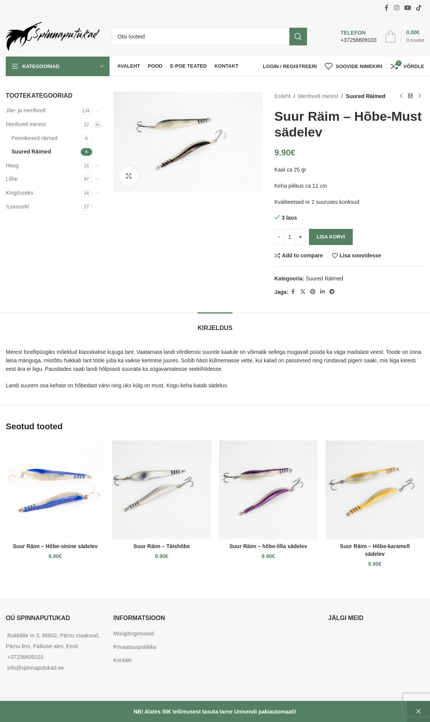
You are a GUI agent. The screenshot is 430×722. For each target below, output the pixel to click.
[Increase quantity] (300, 237)
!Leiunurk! (17, 206)
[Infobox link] (350, 36)
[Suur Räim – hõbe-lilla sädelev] (268, 489)
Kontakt (122, 660)
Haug (12, 165)
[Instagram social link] (396, 8)
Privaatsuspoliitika (134, 647)
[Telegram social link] (332, 292)
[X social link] (303, 292)
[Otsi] (209, 36)
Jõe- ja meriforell (25, 110)
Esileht (282, 96)
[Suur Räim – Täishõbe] (161, 489)
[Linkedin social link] (322, 292)
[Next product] (419, 96)
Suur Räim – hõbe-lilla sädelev (268, 546)
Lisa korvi (331, 237)
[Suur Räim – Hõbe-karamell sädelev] (374, 489)
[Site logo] (53, 36)
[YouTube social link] (407, 8)
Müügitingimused (133, 633)
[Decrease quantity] (279, 237)
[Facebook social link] (386, 8)
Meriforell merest (26, 124)
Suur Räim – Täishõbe (161, 546)
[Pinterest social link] (313, 292)
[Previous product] (401, 96)
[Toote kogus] (290, 237)
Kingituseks (19, 193)
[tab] (215, 324)
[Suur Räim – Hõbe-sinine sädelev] (55, 489)
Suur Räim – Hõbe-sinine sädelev (55, 546)
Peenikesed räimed (35, 138)
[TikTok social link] (419, 8)
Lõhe (12, 179)
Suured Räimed (31, 151)
